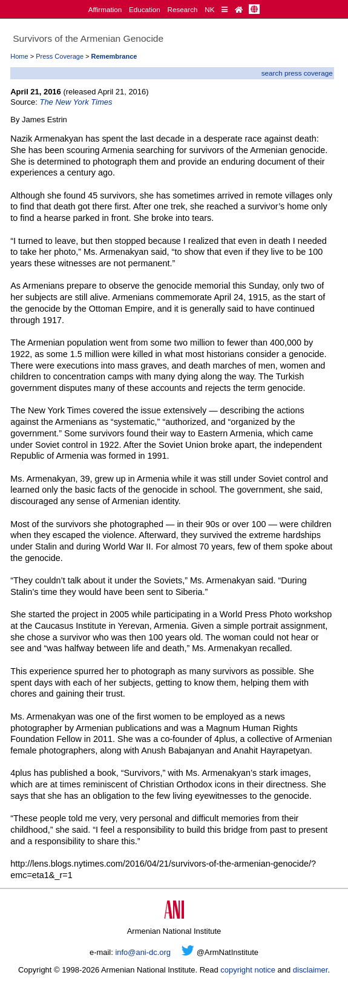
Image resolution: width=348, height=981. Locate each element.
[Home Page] (239, 9)
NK (209, 9)
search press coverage (297, 73)
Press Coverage (60, 56)
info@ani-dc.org (143, 952)
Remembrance (114, 56)
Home (19, 56)
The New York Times (76, 102)
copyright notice (247, 969)
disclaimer (310, 969)
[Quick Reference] (225, 9)
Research (183, 9)
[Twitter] (188, 952)
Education (144, 9)
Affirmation (105, 9)
